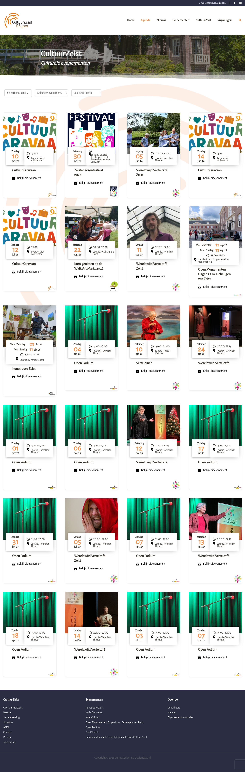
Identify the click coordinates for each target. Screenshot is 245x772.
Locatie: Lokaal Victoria (162, 352)
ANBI (6, 727)
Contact (7, 732)
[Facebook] (234, 3)
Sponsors (8, 722)
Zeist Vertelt (93, 732)
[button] (240, 20)
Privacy (7, 737)
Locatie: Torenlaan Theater (164, 159)
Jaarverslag (9, 742)
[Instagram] (240, 3)
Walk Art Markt (94, 712)
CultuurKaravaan (24, 170)
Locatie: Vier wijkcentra (37, 159)
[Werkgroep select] (51, 92)
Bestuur (7, 712)
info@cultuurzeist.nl (216, 3)
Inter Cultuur (93, 717)
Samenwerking (11, 717)
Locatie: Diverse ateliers (32, 360)
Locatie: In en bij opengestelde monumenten (213, 260)
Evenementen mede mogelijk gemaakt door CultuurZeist (118, 737)
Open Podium (83, 363)
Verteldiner (144, 363)
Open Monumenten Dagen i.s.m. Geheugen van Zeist (214, 274)
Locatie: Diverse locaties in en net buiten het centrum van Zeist (101, 158)
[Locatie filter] (86, 92)
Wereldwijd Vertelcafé (213, 363)
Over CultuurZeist (13, 707)
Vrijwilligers (174, 707)
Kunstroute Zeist (23, 368)
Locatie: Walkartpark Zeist (103, 252)
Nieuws (172, 712)
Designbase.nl (143, 757)
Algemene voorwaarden (181, 717)
